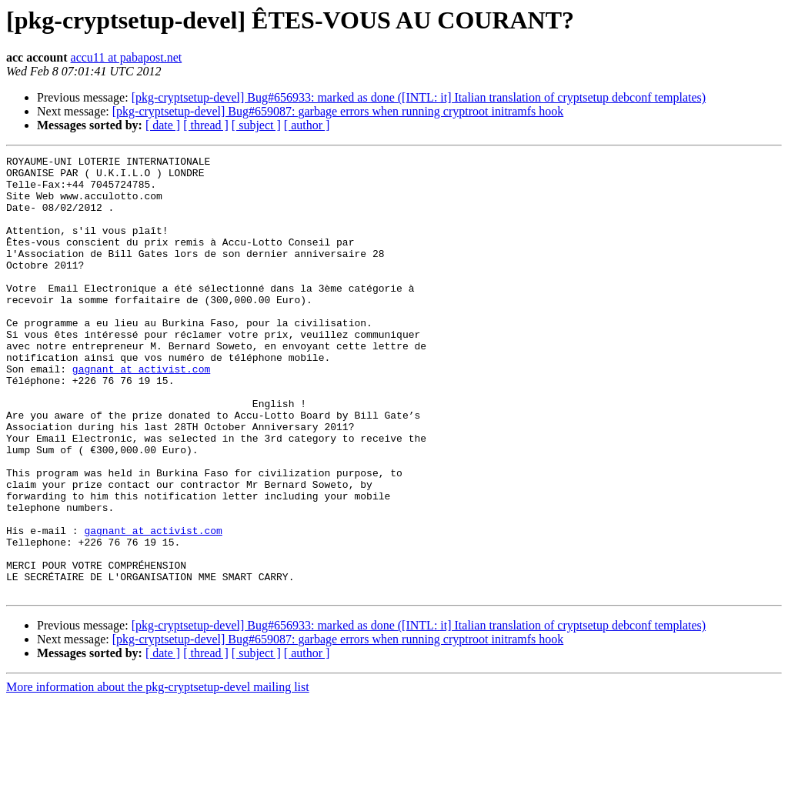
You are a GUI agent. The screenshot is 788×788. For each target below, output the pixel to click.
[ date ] (162, 125)
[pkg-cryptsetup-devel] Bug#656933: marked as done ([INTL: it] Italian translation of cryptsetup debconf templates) (419, 97)
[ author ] (307, 125)
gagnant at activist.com (141, 412)
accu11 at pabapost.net (126, 57)
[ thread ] (206, 125)
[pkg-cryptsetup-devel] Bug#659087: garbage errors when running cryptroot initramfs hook (338, 111)
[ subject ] (256, 125)
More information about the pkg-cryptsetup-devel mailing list (157, 774)
